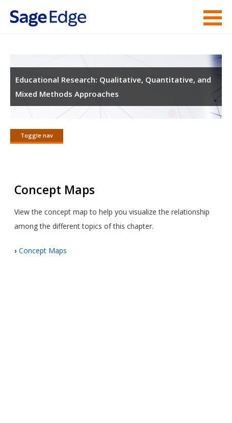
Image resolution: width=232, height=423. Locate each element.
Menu (212, 17)
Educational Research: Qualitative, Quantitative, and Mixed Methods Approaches (113, 86)
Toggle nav (36, 135)
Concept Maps (43, 250)
